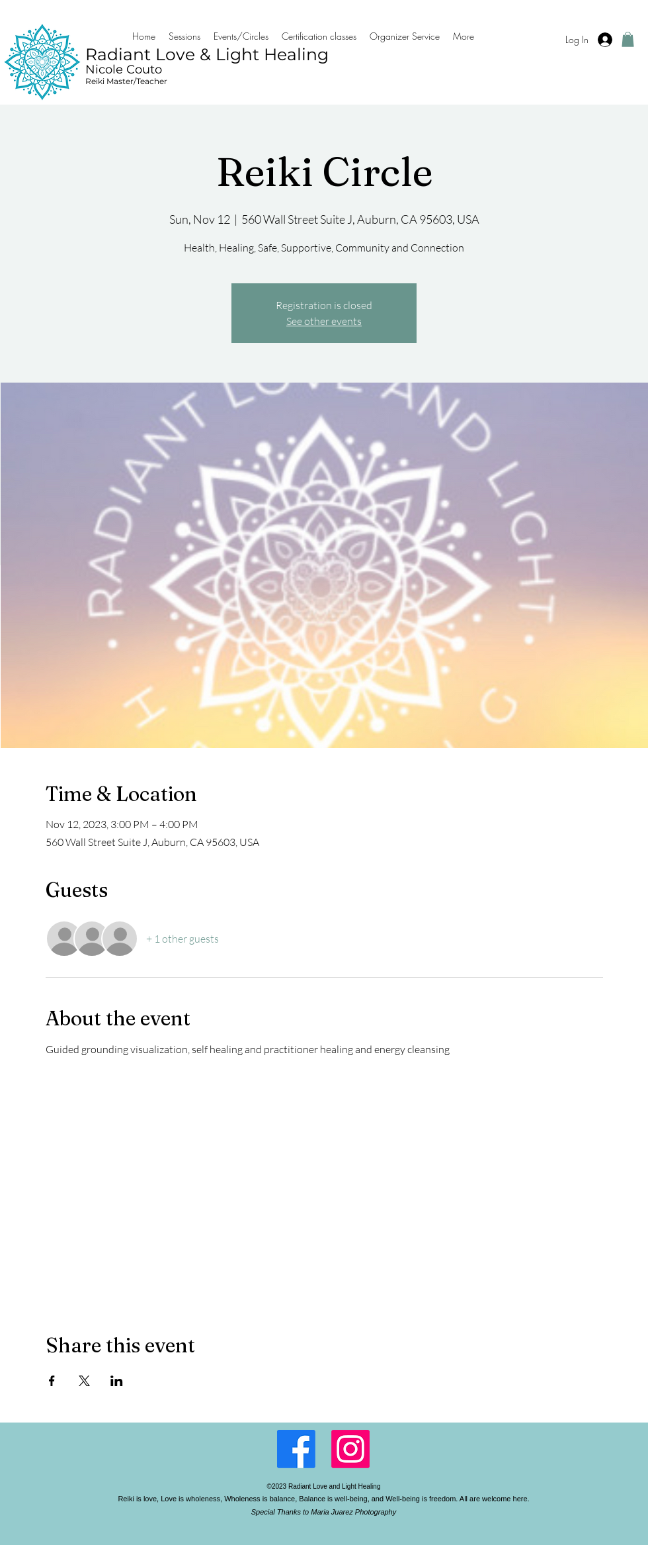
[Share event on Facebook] (52, 1381)
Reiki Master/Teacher (126, 81)
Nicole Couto (123, 69)
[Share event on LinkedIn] (116, 1381)
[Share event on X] (84, 1381)
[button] (628, 39)
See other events (324, 321)
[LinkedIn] (350, 1449)
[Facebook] (296, 1449)
